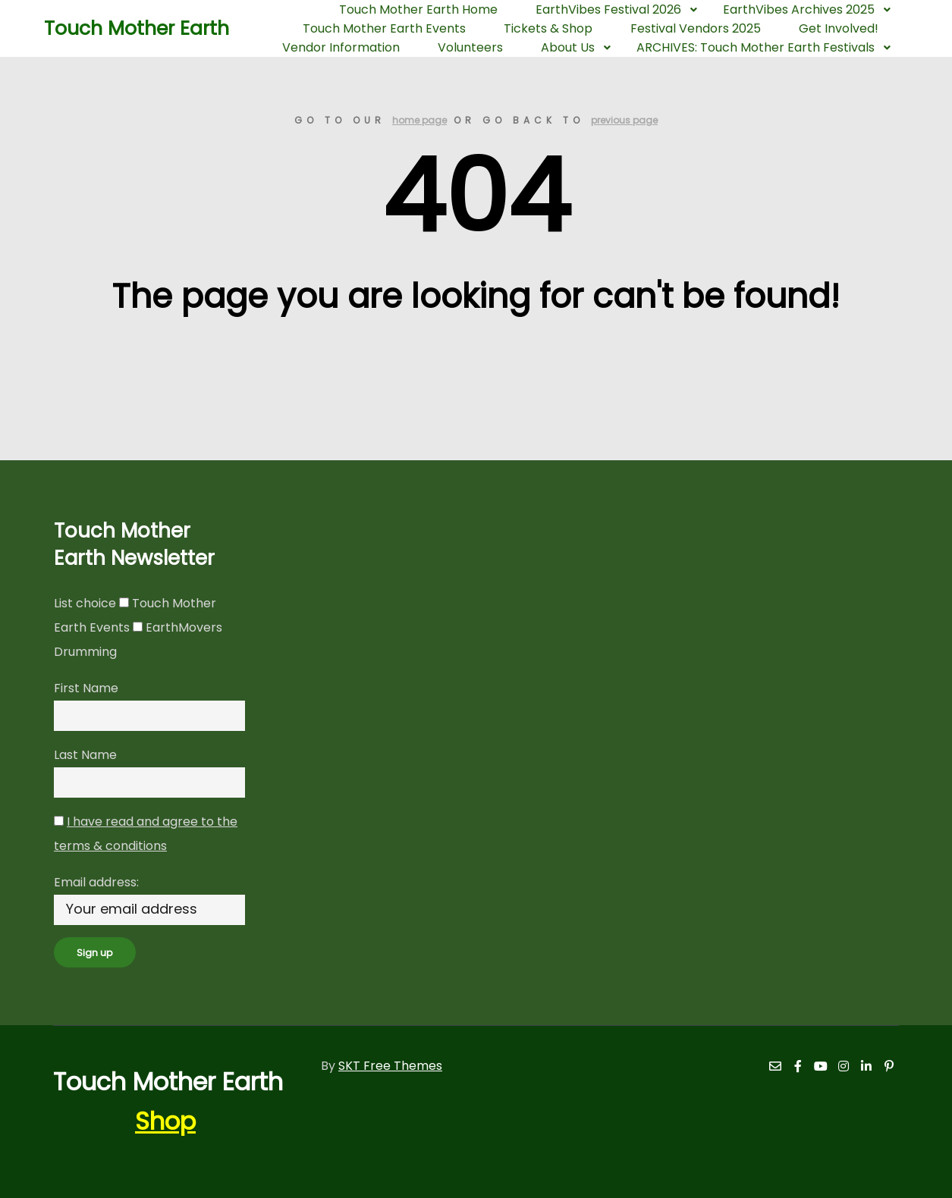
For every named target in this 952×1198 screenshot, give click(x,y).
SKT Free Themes (390, 1065)
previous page (624, 120)
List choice (85, 603)
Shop (165, 1121)
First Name (86, 688)
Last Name (85, 755)
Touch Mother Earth (120, 28)
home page (419, 120)
